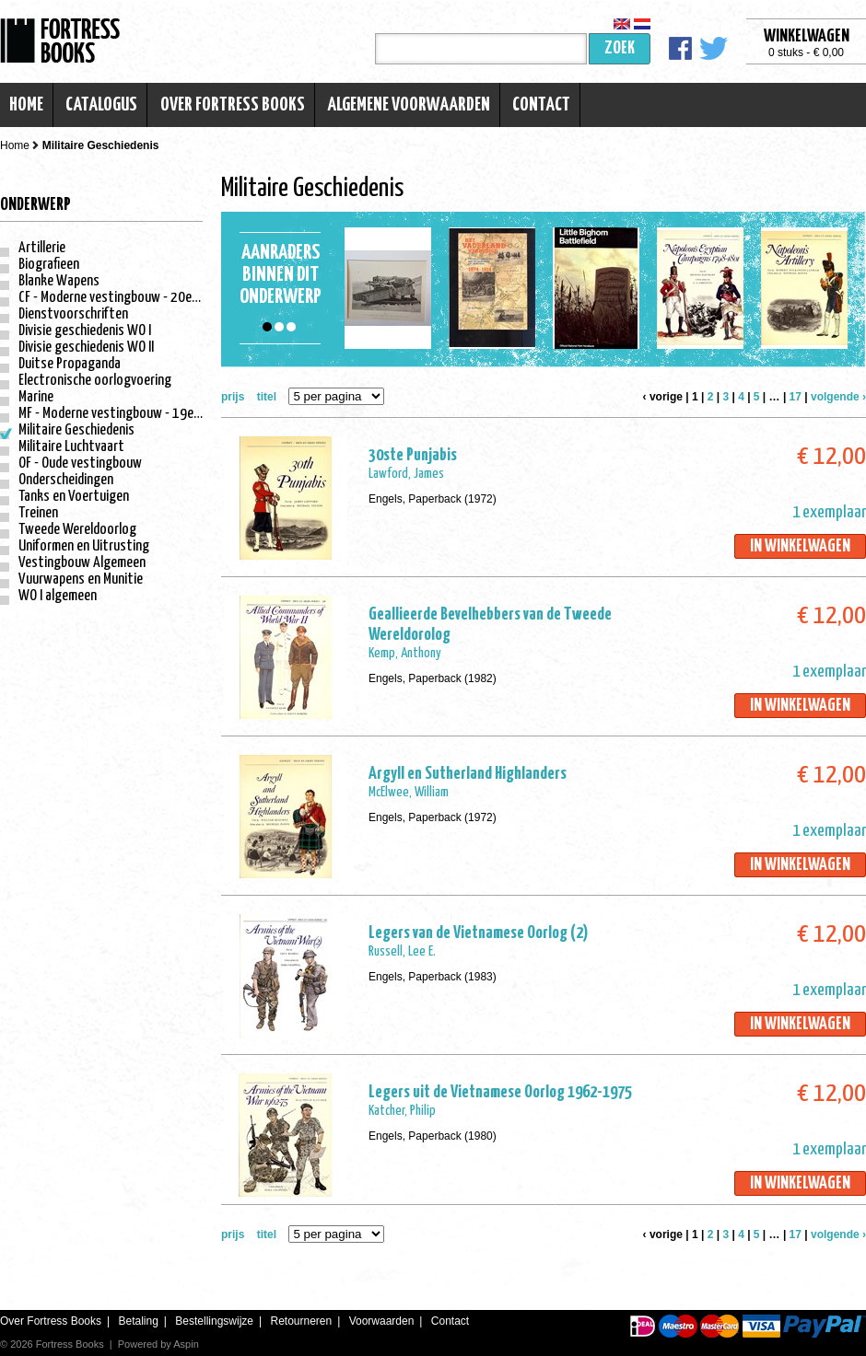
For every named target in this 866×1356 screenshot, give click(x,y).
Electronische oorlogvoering (94, 380)
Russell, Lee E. (402, 951)
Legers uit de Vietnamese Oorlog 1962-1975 (500, 1092)
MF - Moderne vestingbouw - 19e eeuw (121, 414)
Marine (35, 397)
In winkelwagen (800, 546)
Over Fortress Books (232, 105)
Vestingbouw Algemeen (82, 563)
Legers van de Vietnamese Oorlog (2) (479, 933)
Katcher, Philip (402, 1111)
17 (796, 396)
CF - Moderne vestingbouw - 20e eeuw (120, 298)
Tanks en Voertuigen (73, 496)
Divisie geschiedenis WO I (84, 331)
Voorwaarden (382, 1321)
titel (266, 396)
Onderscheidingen (65, 480)
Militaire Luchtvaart (71, 447)
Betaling (138, 1321)
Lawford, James (406, 474)
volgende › (838, 396)
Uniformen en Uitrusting (83, 546)
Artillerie (41, 248)
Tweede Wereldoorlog (77, 530)
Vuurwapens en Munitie (80, 579)
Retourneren (301, 1321)
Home (26, 105)
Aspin (186, 1344)
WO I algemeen (57, 596)
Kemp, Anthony (405, 653)
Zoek (619, 48)
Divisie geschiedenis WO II (86, 347)
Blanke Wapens (58, 281)
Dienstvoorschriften (73, 314)
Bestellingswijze (214, 1321)
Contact (541, 105)
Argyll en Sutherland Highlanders (468, 773)
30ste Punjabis (413, 455)
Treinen (38, 513)
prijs (232, 396)
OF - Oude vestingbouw (80, 463)
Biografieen (48, 264)
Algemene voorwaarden (408, 105)
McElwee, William (409, 792)
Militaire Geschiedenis (76, 430)
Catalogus (101, 105)
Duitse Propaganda (69, 364)
